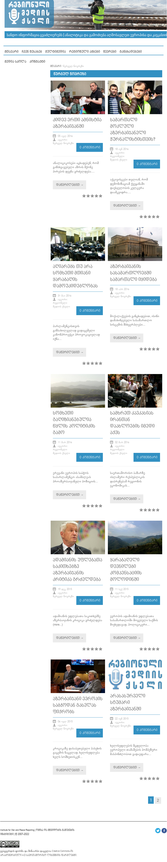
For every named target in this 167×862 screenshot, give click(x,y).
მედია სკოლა (15, 61)
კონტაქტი (37, 61)
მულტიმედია (55, 51)
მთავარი (11, 51)
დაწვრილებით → (70, 185)
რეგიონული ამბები (84, 51)
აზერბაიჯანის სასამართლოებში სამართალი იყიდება (133, 273)
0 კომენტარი (90, 147)
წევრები (109, 51)
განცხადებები (131, 51)
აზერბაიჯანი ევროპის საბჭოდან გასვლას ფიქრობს (78, 705)
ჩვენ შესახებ (32, 51)
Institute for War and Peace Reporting (17, 830)
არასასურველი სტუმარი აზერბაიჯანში (127, 702)
